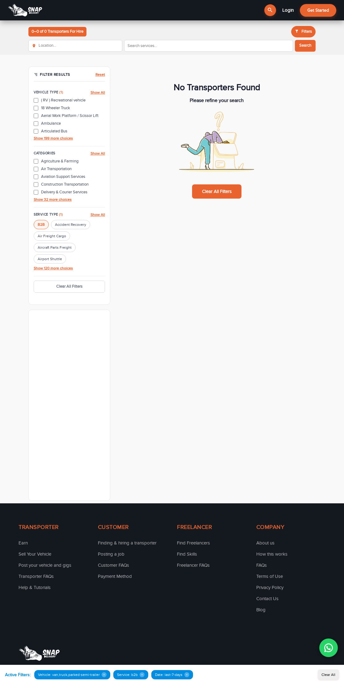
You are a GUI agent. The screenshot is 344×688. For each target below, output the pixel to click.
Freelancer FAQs (193, 565)
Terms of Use (269, 576)
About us (265, 543)
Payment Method (115, 576)
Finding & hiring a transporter (127, 543)
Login (288, 10)
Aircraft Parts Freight (55, 247)
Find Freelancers (193, 543)
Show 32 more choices (53, 199)
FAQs (261, 565)
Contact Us (267, 598)
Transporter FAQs (36, 576)
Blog (261, 610)
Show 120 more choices (53, 268)
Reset (100, 74)
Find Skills (187, 554)
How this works (271, 554)
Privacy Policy (269, 587)
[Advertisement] (69, 405)
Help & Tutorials (35, 587)
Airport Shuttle (50, 259)
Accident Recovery (70, 224)
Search (305, 45)
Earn (23, 543)
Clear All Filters (69, 286)
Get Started (318, 10)
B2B (41, 224)
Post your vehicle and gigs (45, 565)
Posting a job (111, 554)
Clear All (328, 675)
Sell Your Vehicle (35, 554)
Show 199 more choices (53, 138)
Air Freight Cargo (52, 236)
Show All (97, 92)
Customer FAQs (113, 565)
